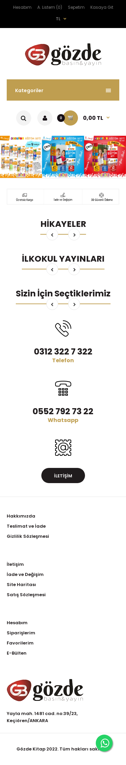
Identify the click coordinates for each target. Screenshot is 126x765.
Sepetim (76, 7)
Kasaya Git (101, 7)
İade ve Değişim (25, 574)
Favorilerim (20, 643)
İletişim (63, 476)
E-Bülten (17, 653)
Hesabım (22, 7)
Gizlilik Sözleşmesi (28, 536)
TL (58, 19)
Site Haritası (21, 584)
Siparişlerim (21, 633)
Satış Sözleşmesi (26, 594)
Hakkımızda (21, 516)
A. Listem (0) (49, 7)
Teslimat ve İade (26, 526)
